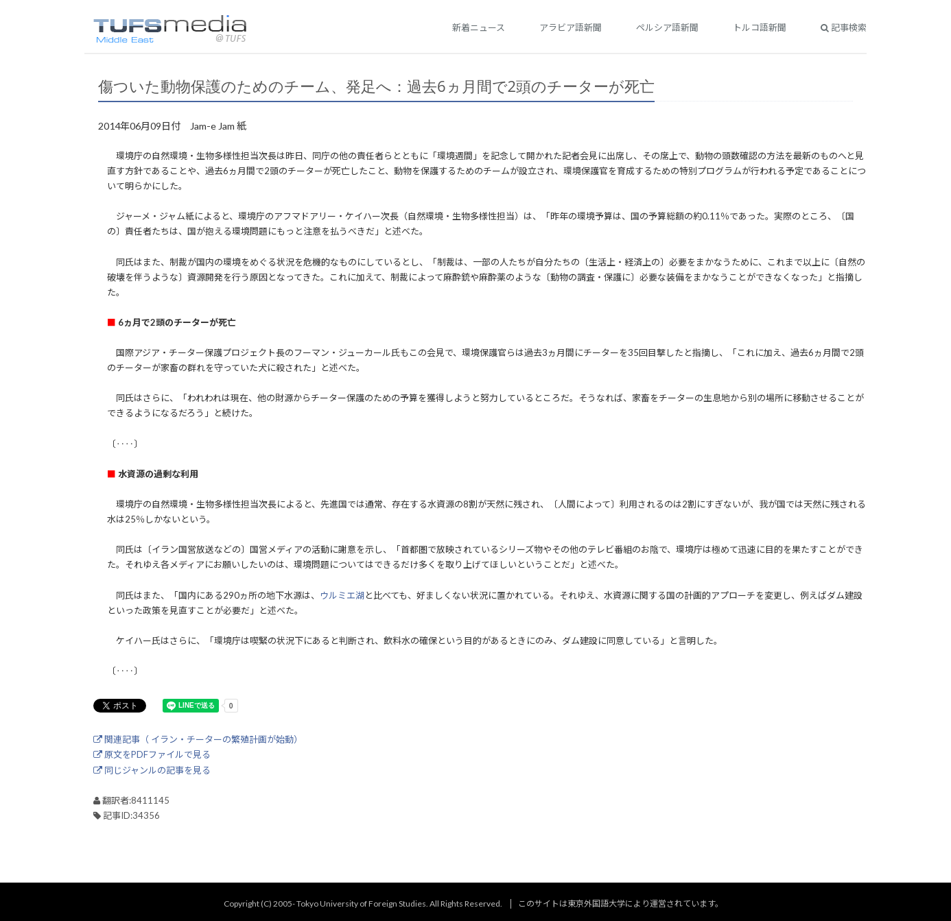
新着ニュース (478, 27)
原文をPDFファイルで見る (152, 754)
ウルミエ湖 (342, 595)
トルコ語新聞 (759, 27)
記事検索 (844, 27)
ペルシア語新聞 (667, 27)
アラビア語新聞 (570, 27)
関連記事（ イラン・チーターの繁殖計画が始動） (198, 739)
